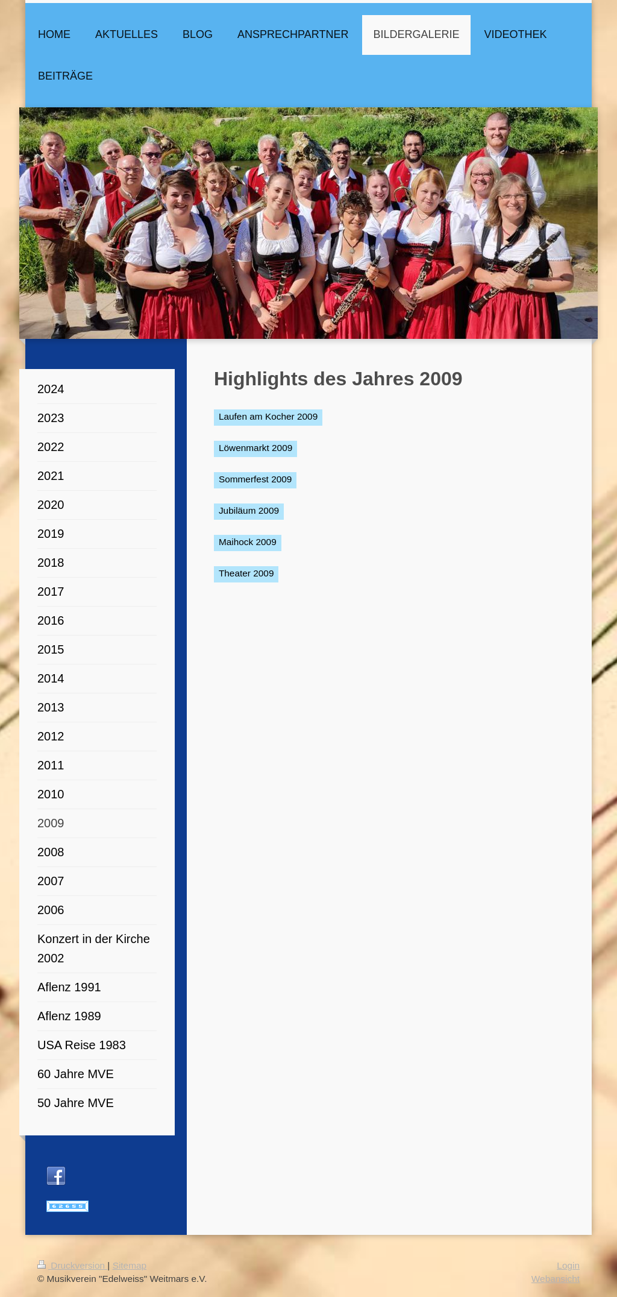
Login (568, 1265)
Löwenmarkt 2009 (255, 448)
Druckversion (72, 1265)
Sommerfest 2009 (255, 479)
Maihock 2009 (248, 542)
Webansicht (555, 1278)
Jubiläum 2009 (249, 510)
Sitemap (129, 1265)
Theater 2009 (246, 573)
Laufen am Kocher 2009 (268, 416)
